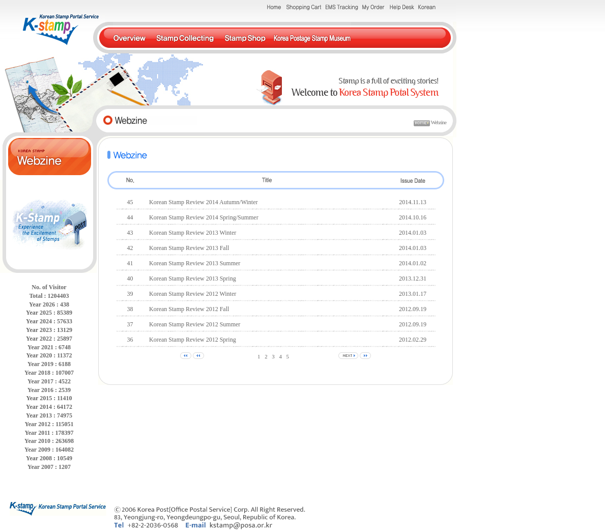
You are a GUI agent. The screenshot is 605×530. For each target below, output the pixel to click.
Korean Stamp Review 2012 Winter (192, 293)
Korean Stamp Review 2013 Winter (192, 232)
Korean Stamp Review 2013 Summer (194, 263)
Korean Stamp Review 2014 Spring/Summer (203, 217)
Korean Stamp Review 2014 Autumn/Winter (203, 202)
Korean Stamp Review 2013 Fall (189, 248)
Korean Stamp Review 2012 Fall (189, 309)
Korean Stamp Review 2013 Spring (192, 278)
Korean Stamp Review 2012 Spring (192, 339)
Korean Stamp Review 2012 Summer (194, 324)
